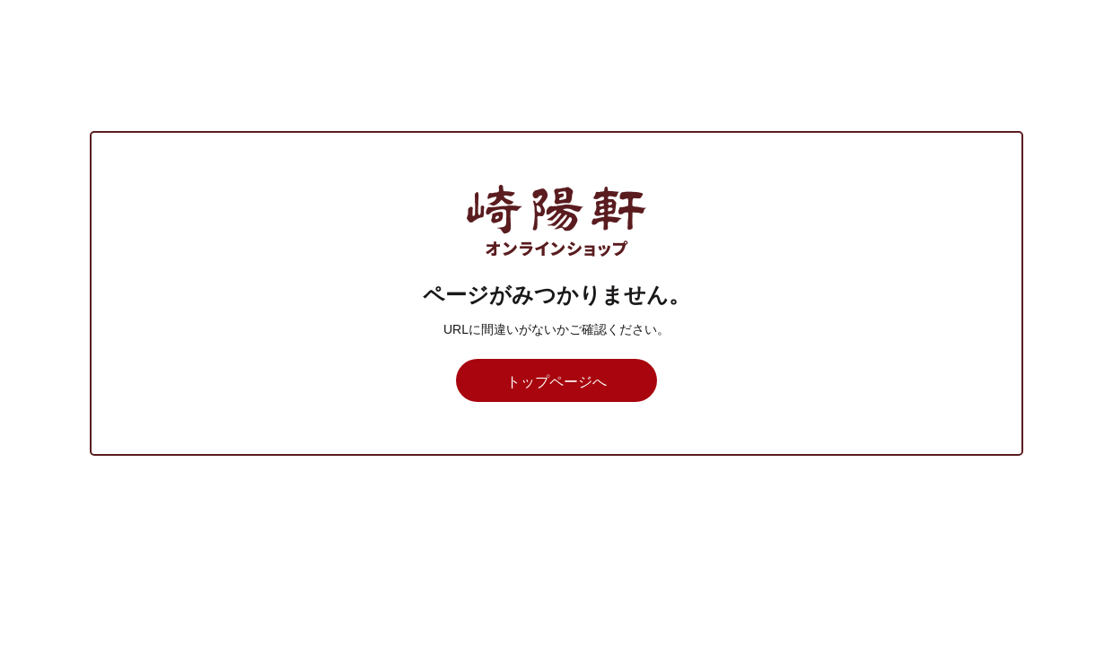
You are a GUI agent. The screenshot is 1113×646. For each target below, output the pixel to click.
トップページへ (556, 381)
